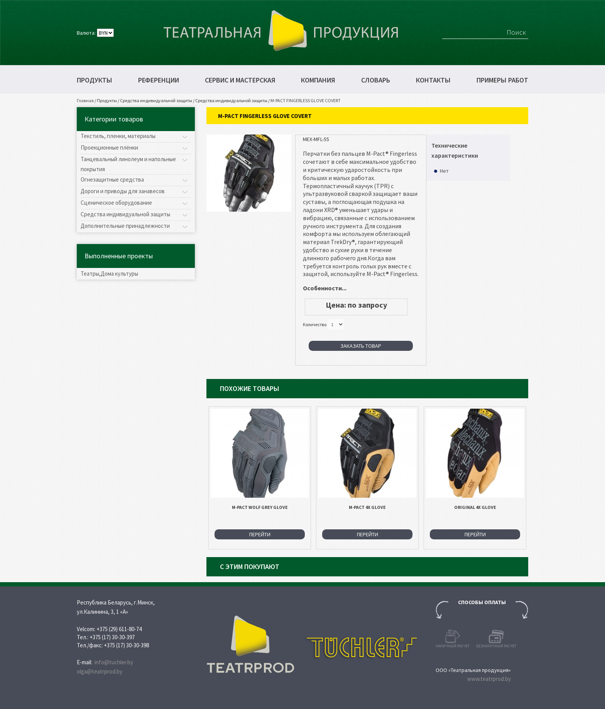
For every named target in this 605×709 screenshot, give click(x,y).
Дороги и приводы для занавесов (123, 191)
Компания (318, 80)
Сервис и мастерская (240, 80)
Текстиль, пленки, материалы (118, 136)
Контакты (433, 80)
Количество (314, 324)
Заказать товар (360, 345)
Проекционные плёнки (109, 147)
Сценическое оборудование (116, 202)
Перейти (259, 534)
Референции (158, 80)
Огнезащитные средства (112, 179)
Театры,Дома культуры (109, 273)
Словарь (375, 80)
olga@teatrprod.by (99, 671)
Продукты (94, 80)
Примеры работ (502, 80)
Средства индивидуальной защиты (156, 100)
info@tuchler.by (114, 662)
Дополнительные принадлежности (125, 225)
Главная (85, 100)
